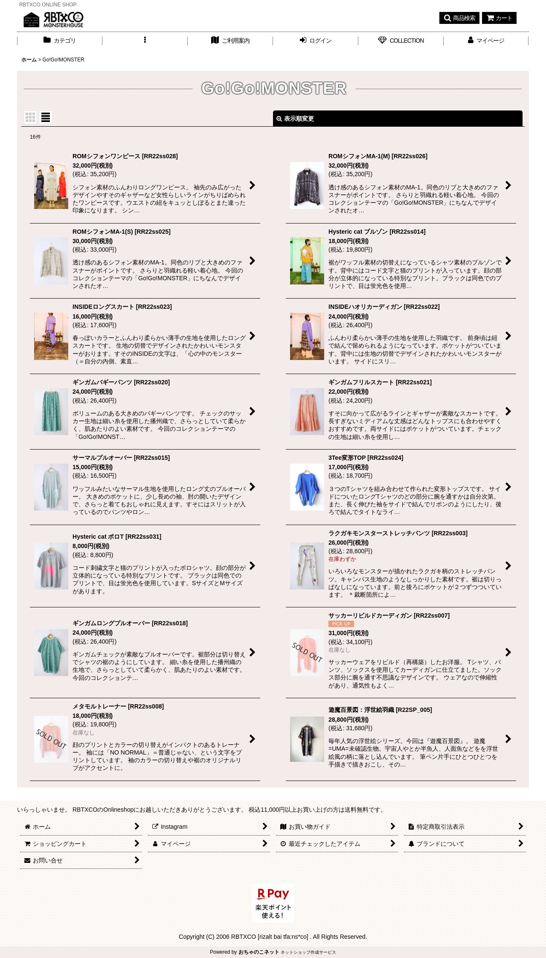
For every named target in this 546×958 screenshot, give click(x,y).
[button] (459, 18)
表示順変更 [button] (295, 118)
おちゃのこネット (258, 952)
